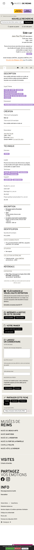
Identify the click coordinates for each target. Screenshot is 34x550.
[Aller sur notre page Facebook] (3, 479)
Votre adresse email (8, 371)
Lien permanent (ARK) (9, 408)
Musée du (12, 441)
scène (6, 90)
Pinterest (23, 401)
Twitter (7, 401)
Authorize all (10, 548)
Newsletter (4, 495)
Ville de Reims (4, 503)
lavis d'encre (23, 172)
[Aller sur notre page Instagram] (8, 479)
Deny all (18, 548)
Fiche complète (20, 317)
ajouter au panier (13, 27)
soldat (12, 90)
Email (6, 404)
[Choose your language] (6, 522)
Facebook (14, 401)
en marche (22, 96)
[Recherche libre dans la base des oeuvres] (12, 22)
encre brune (14, 172)
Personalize (25, 548)
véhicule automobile (10, 92)
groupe (20, 94)
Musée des (18, 11)
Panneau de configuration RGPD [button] (9, 519)
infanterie (7, 96)
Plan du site (4, 516)
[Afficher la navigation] (4, 3)
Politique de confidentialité (7, 513)
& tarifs (8, 491)
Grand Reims (14, 503)
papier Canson (17, 180)
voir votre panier (27, 27)
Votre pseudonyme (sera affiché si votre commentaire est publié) (17, 364)
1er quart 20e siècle (18, 139)
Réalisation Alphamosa (6, 506)
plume (6, 172)
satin (6, 174)
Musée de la (9, 438)
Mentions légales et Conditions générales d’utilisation (14, 509)
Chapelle (7, 445)
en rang (15, 96)
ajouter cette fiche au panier (13, 329)
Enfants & (6, 463)
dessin (29, 54)
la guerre (7, 98)
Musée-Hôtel (10, 449)
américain (19, 90)
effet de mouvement (10, 94)
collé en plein (13, 174)
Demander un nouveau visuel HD (12, 305)
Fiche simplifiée (9, 317)
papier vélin (8, 180)
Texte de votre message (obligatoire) (12, 348)
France (12, 137)
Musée (27, 11)
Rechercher (28, 22)
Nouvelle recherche (22, 19)
